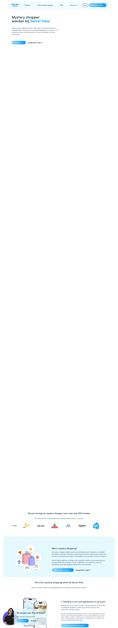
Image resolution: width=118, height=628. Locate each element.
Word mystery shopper (45, 5)
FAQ (61, 5)
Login (85, 5)
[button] (74, 5)
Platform (27, 5)
